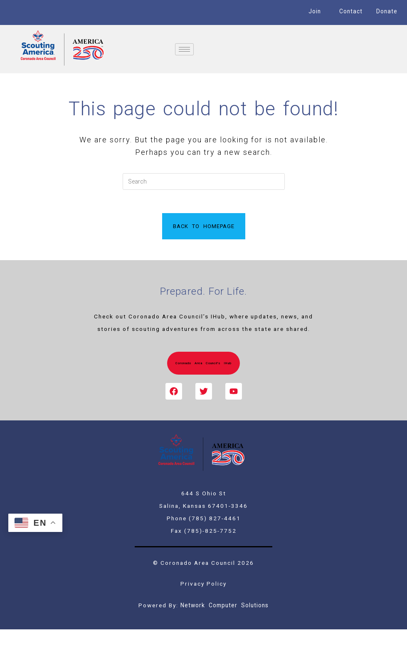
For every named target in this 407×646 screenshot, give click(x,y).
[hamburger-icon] (184, 49)
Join (315, 11)
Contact (350, 11)
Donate (387, 11)
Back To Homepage (203, 228)
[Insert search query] (204, 181)
